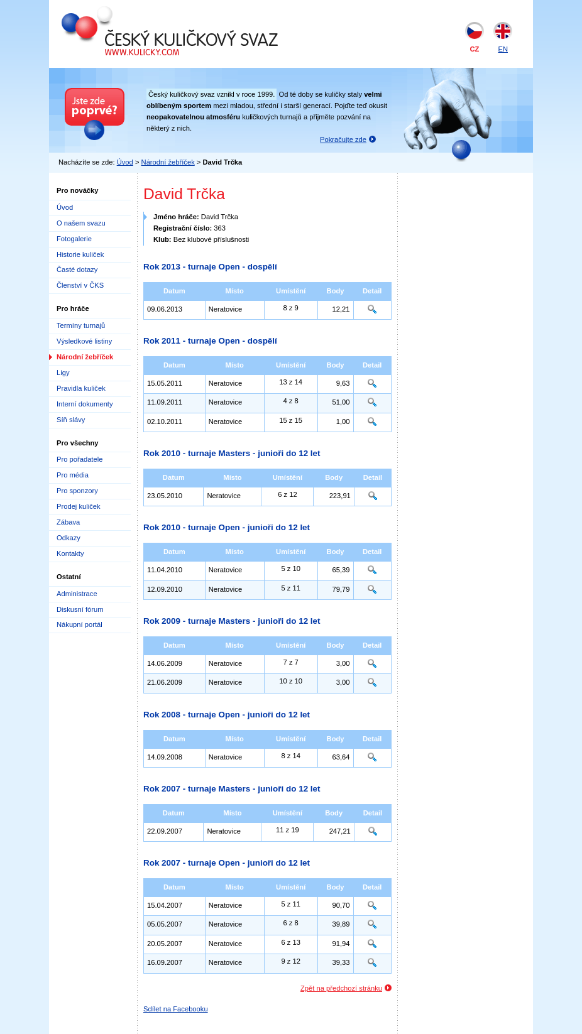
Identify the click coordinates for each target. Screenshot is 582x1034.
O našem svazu (81, 223)
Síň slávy (71, 419)
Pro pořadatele (79, 459)
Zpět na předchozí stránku (341, 988)
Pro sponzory (77, 490)
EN (503, 49)
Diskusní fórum (80, 609)
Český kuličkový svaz (119, 11)
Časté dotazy (77, 269)
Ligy (63, 372)
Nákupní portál (79, 624)
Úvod (125, 162)
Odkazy (68, 537)
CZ (475, 49)
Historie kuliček (80, 254)
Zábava (68, 522)
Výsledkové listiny (84, 341)
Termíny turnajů (81, 325)
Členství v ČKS (80, 285)
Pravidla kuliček (81, 388)
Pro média (73, 475)
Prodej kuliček (79, 506)
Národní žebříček (168, 162)
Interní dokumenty (85, 404)
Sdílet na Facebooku (175, 1009)
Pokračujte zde (343, 139)
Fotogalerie (74, 238)
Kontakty (70, 553)
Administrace (77, 593)
